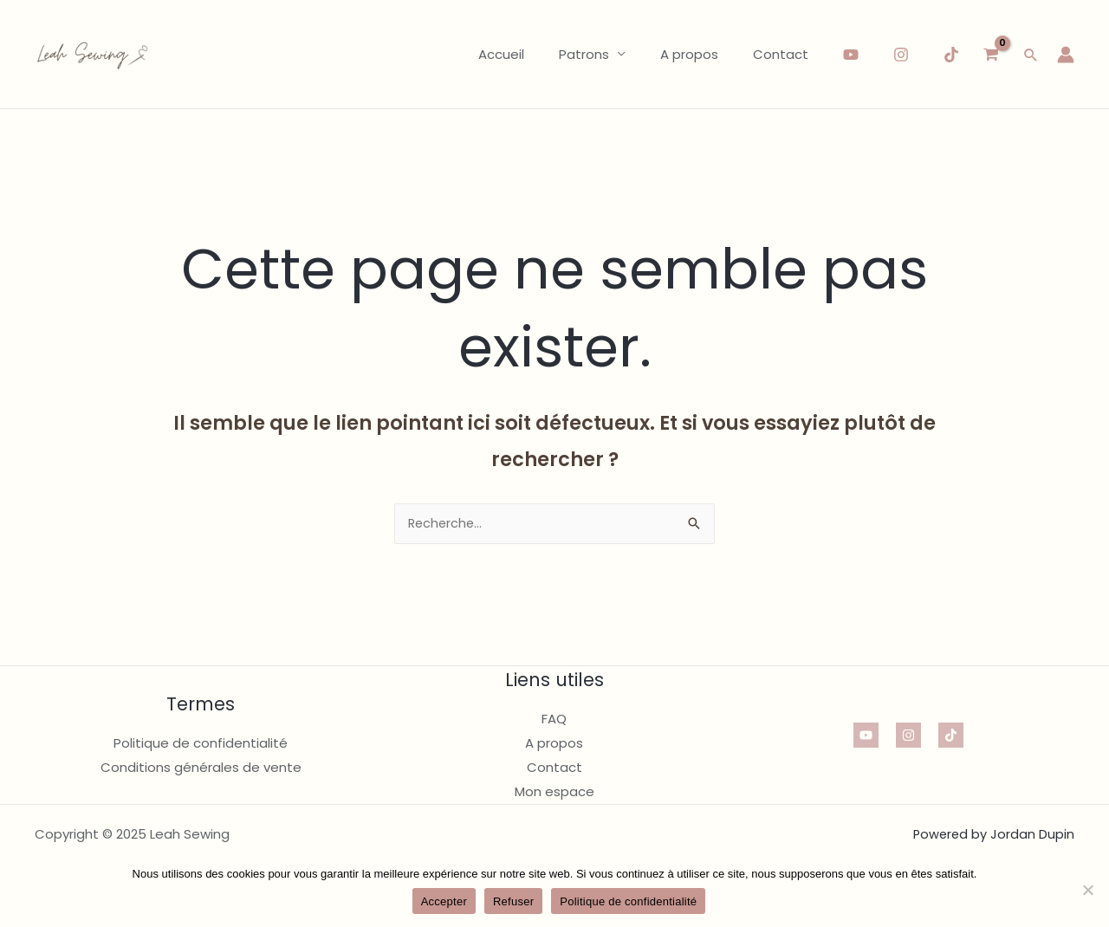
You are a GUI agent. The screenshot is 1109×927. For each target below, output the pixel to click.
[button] (1031, 54)
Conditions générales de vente (201, 768)
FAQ (554, 720)
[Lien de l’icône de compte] (1065, 54)
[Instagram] (901, 54)
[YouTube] (851, 54)
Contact (785, 54)
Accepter (444, 901)
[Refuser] (1087, 889)
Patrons (605, 54)
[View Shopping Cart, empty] (990, 54)
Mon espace (554, 792)
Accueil (531, 54)
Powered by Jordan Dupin (992, 835)
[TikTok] (951, 54)
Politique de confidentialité (200, 744)
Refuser (513, 901)
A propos (702, 54)
